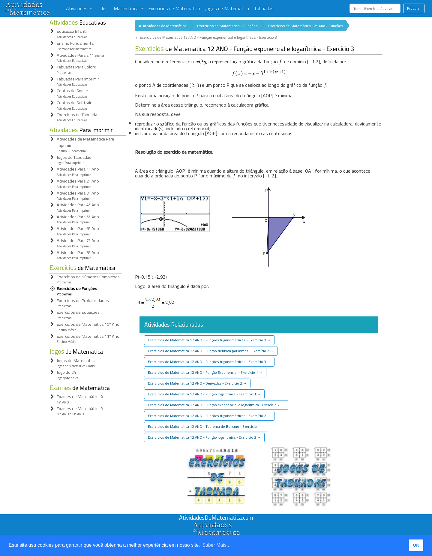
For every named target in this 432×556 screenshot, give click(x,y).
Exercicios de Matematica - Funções (227, 25)
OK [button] (416, 545)
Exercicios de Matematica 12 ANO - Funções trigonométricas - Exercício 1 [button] (209, 340)
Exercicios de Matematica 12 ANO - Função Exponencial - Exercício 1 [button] (205, 372)
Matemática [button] (127, 8)
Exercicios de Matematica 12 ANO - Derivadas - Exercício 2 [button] (197, 383)
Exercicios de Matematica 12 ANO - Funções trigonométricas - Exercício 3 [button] (209, 361)
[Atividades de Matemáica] (216, 524)
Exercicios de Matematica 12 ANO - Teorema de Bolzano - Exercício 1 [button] (206, 426)
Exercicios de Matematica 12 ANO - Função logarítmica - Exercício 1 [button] (204, 394)
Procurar (414, 8)
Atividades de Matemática (162, 25)
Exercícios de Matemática (174, 8)
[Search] (375, 8)
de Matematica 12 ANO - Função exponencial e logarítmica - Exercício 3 (244, 49)
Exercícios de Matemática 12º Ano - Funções (305, 25)
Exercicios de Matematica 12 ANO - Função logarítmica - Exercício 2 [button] (204, 437)
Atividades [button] (77, 8)
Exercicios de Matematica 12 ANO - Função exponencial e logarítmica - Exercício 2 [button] (216, 404)
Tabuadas (264, 8)
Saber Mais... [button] (216, 545)
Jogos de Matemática (227, 8)
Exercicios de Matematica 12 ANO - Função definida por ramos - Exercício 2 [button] (211, 350)
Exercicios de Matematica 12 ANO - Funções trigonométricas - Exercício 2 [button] (209, 415)
